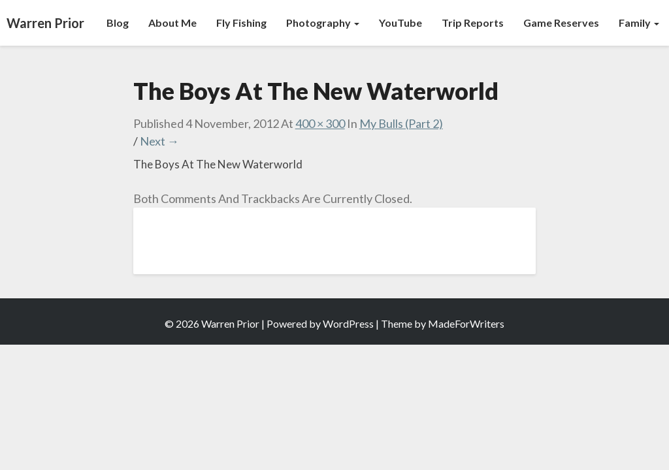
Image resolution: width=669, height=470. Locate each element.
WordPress (348, 323)
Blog (117, 22)
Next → (159, 141)
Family (639, 22)
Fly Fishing (241, 22)
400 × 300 (320, 123)
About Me (172, 22)
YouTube (400, 22)
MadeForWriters (466, 323)
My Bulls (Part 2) (401, 123)
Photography (322, 22)
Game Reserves (561, 22)
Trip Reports (473, 22)
